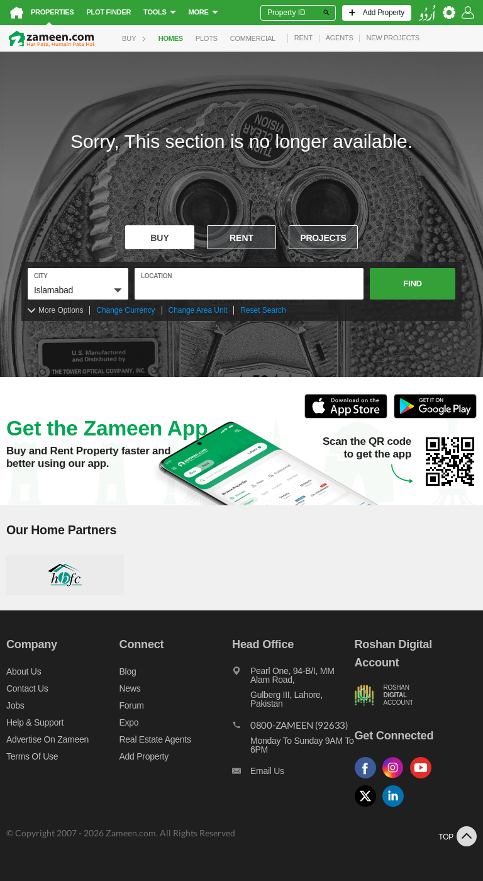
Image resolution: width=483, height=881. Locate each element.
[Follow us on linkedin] (396, 807)
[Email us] (293, 774)
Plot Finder (108, 12)
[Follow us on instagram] (396, 778)
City (41, 275)
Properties (52, 12)
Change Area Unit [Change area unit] (198, 310)
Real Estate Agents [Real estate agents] (155, 739)
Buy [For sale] (159, 238)
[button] (78, 290)
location (156, 275)
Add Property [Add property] (144, 756)
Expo (129, 722)
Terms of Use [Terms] (32, 756)
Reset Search (263, 310)
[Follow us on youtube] (424, 778)
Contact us (27, 688)
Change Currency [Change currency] (125, 310)
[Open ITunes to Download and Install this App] (349, 416)
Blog (127, 671)
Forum (131, 705)
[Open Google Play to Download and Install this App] (435, 416)
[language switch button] (427, 13)
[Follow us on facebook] (368, 778)
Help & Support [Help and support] (35, 722)
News (130, 688)
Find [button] (412, 283)
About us (23, 671)
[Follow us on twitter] (368, 807)
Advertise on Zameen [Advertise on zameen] (47, 739)
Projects (323, 238)
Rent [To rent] (241, 238)
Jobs (15, 705)
